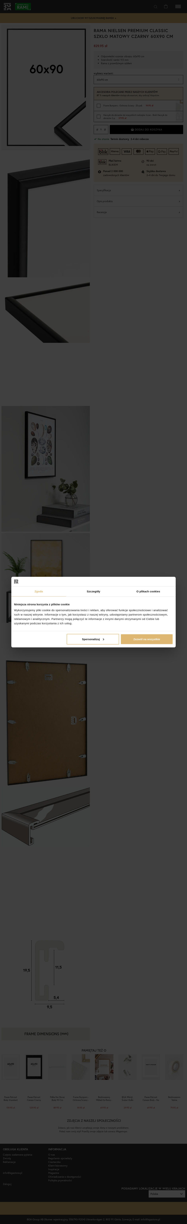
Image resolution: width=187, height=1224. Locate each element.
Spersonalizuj (93, 639)
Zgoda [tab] (39, 591)
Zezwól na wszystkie (146, 639)
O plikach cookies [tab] (148, 591)
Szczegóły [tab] (93, 591)
